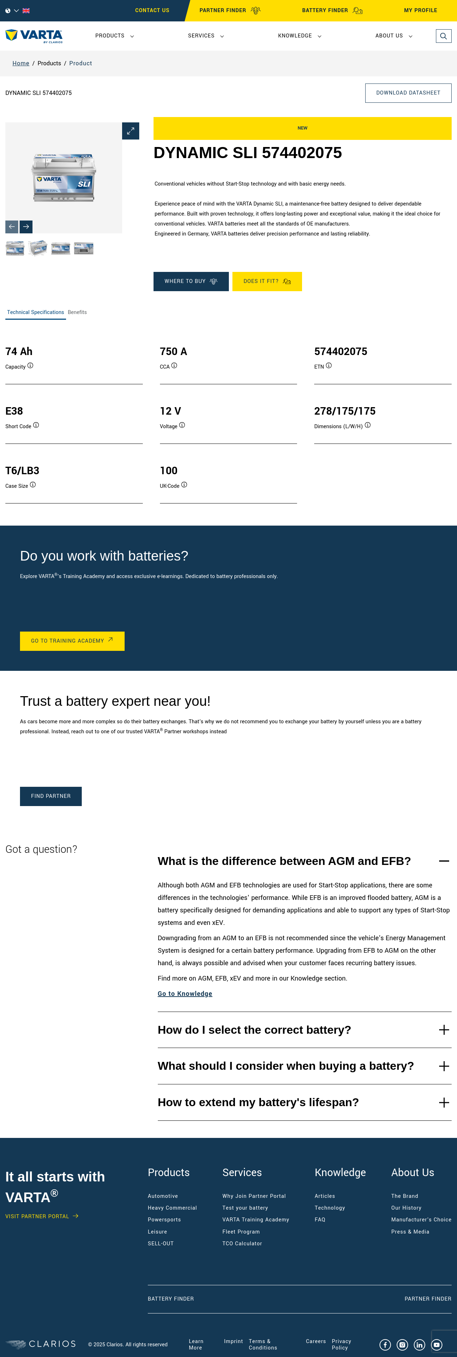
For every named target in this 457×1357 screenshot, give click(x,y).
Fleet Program (241, 1232)
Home (21, 63)
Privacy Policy (342, 1345)
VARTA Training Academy (255, 1220)
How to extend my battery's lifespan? (258, 1102)
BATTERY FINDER (332, 10)
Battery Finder (171, 1299)
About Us (389, 36)
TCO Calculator (242, 1243)
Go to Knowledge (185, 993)
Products (110, 36)
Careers (316, 1341)
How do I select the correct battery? (254, 1029)
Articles (325, 1196)
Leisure (157, 1232)
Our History (406, 1208)
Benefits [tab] (77, 312)
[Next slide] (26, 227)
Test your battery (245, 1208)
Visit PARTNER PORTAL (37, 1216)
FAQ (320, 1220)
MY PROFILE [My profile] (427, 11)
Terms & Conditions (263, 1345)
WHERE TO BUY (191, 281)
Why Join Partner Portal (254, 1196)
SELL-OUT (161, 1243)
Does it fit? (267, 281)
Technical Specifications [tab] (35, 312)
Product (80, 63)
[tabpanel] (228, 417)
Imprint (233, 1341)
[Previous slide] (11, 227)
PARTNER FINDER (230, 10)
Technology (330, 1208)
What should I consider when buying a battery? (286, 1065)
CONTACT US (152, 10)
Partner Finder (428, 1299)
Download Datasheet (408, 93)
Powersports (164, 1220)
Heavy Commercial (172, 1208)
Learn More (196, 1345)
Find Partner (51, 796)
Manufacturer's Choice (421, 1220)
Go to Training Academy (67, 641)
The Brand (404, 1196)
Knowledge (295, 36)
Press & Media (410, 1232)
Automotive (163, 1196)
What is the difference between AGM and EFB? (284, 861)
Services (201, 36)
